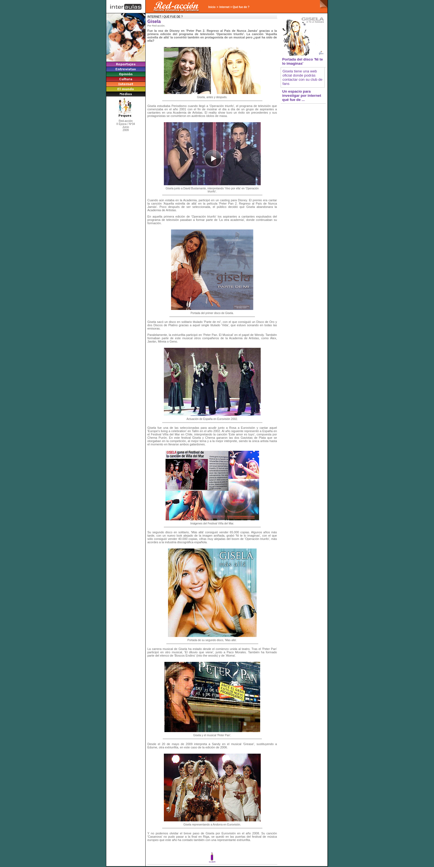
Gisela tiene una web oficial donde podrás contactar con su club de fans (302, 77)
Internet (224, 7)
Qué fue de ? (241, 7)
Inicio (212, 7)
